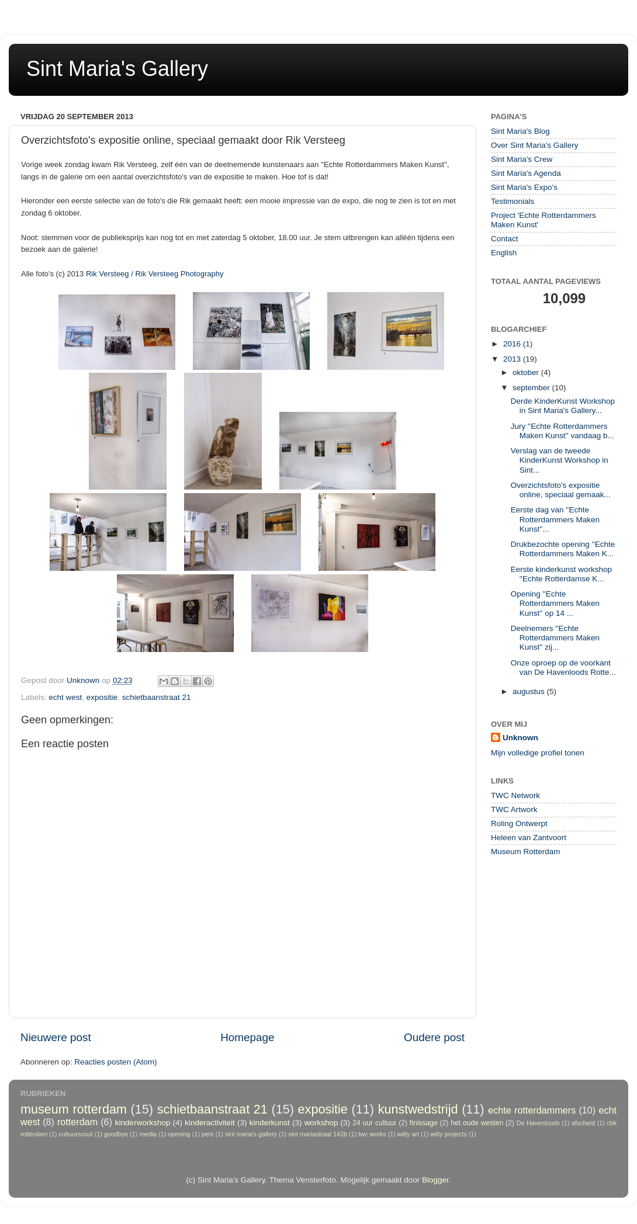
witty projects (448, 1134)
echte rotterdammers (532, 1110)
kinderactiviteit (210, 1122)
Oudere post (434, 1037)
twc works (372, 1134)
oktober (527, 372)
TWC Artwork (514, 809)
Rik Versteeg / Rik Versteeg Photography (155, 273)
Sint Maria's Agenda (526, 173)
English (504, 252)
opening (179, 1134)
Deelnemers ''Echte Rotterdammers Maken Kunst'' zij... (555, 637)
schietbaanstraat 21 (156, 697)
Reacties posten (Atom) (115, 1061)
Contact (504, 238)
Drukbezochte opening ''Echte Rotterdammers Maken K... (563, 549)
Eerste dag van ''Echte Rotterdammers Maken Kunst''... (555, 519)
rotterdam (77, 1121)
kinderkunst (270, 1122)
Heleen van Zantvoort (528, 837)
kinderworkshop (143, 1122)
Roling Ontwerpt (519, 823)
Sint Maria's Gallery (117, 69)
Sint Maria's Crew (521, 159)
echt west (65, 697)
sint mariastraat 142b (317, 1134)
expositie (101, 697)
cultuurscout (75, 1134)
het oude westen (477, 1123)
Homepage (247, 1037)
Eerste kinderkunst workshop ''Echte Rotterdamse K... (561, 574)
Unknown (520, 737)
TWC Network (515, 795)
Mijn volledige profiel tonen (537, 752)
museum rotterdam (73, 1109)
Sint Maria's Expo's (524, 187)
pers (208, 1134)
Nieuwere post (55, 1037)
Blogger (435, 1180)
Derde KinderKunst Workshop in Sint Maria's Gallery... (563, 406)
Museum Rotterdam (525, 851)
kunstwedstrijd (418, 1109)
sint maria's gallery (251, 1134)
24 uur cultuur (374, 1123)
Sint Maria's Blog (520, 131)
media (147, 1134)
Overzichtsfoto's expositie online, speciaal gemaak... (561, 490)
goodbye (116, 1134)
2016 (513, 343)
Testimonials (512, 201)
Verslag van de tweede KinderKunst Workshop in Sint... (559, 460)
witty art (408, 1134)
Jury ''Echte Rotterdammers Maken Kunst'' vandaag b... (562, 431)
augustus (530, 691)
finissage (424, 1123)
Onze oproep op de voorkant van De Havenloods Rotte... (563, 667)
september (532, 387)
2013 (513, 359)
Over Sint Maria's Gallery (535, 145)
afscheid (583, 1122)
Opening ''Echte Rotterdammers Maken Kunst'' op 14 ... (555, 603)
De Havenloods (538, 1122)
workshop (321, 1122)
